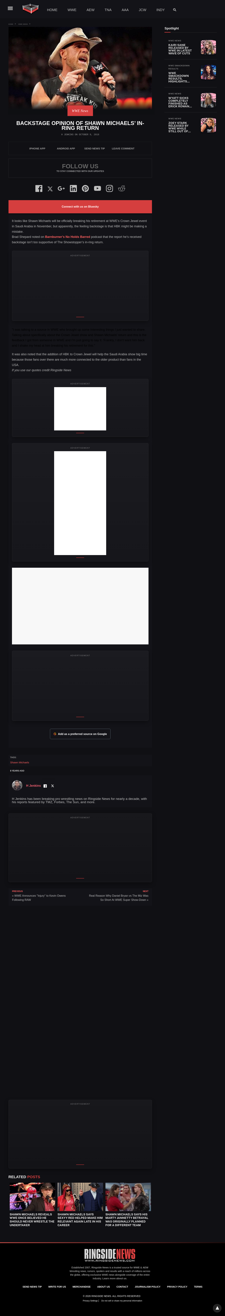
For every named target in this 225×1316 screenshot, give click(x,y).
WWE (71, 10)
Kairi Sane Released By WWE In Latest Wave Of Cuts (180, 49)
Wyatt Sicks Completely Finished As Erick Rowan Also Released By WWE (180, 105)
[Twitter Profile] (52, 785)
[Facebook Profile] (45, 785)
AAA (125, 10)
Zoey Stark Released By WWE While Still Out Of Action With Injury (178, 130)
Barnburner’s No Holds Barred (67, 237)
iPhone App (37, 148)
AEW (91, 10)
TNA (108, 10)
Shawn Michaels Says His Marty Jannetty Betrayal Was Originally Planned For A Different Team (126, 1220)
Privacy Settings (90, 1301)
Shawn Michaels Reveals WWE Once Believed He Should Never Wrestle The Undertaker (32, 1220)
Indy (160, 10)
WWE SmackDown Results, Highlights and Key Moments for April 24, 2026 (179, 81)
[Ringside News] (110, 1262)
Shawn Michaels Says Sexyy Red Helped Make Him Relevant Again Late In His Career (80, 1220)
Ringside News (100, 1267)
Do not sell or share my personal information (121, 1301)
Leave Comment (123, 148)
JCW (142, 10)
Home (52, 10)
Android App (66, 148)
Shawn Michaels (19, 762)
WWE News (23, 24)
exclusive (95, 1274)
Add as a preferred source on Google (80, 734)
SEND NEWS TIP (94, 148)
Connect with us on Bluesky (80, 206)
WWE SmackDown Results (179, 67)
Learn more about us (114, 1278)
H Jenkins (67, 134)
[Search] (173, 10)
